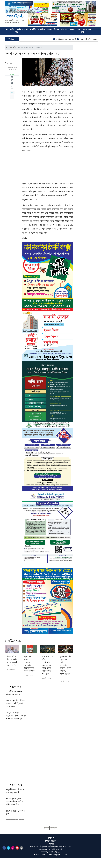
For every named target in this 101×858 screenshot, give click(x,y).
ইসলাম (56, 29)
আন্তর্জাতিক (41, 29)
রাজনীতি (33, 29)
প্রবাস (78, 29)
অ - (12, 97)
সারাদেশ (25, 29)
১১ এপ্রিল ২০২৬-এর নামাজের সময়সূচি (68, 39)
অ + (12, 93)
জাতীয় (12, 29)
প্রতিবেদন (64, 29)
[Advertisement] (47, 168)
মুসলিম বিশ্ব (13, 47)
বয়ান (89, 29)
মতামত (49, 29)
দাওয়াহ (72, 29)
